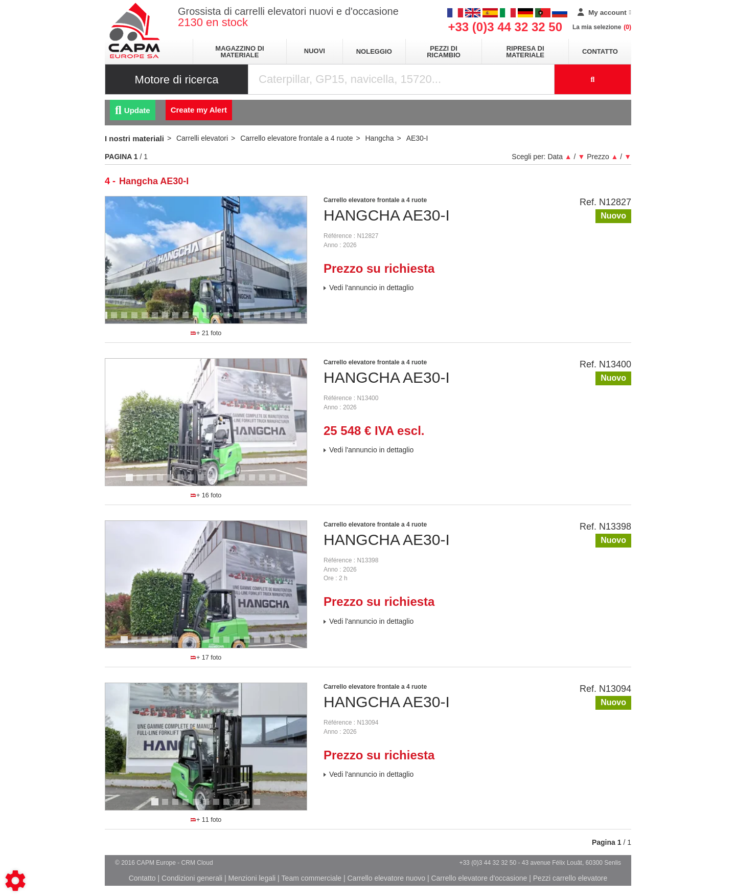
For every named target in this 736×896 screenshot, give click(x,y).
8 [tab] (177, 320)
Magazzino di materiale (239, 51)
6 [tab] (156, 320)
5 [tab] (146, 320)
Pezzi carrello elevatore (570, 878)
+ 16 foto (206, 495)
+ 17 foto (206, 657)
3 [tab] (126, 320)
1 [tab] (105, 320)
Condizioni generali (192, 878)
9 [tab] (187, 320)
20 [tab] (301, 320)
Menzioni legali (252, 878)
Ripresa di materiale (525, 51)
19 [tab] (291, 320)
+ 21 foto (206, 333)
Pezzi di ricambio (444, 51)
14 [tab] (240, 320)
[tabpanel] (206, 259)
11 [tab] (209, 320)
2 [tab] (115, 320)
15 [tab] (250, 320)
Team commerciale (311, 878)
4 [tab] (136, 320)
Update (132, 110)
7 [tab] (167, 320)
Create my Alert (199, 109)
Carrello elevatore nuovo (387, 878)
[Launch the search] (593, 79)
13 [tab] (230, 320)
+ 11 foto (206, 819)
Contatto (600, 51)
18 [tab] (281, 320)
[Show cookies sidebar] (15, 880)
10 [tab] (199, 320)
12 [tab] (220, 320)
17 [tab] (271, 320)
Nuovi (314, 51)
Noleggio (374, 51)
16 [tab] (261, 320)
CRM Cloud (197, 862)
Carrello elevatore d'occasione (479, 878)
